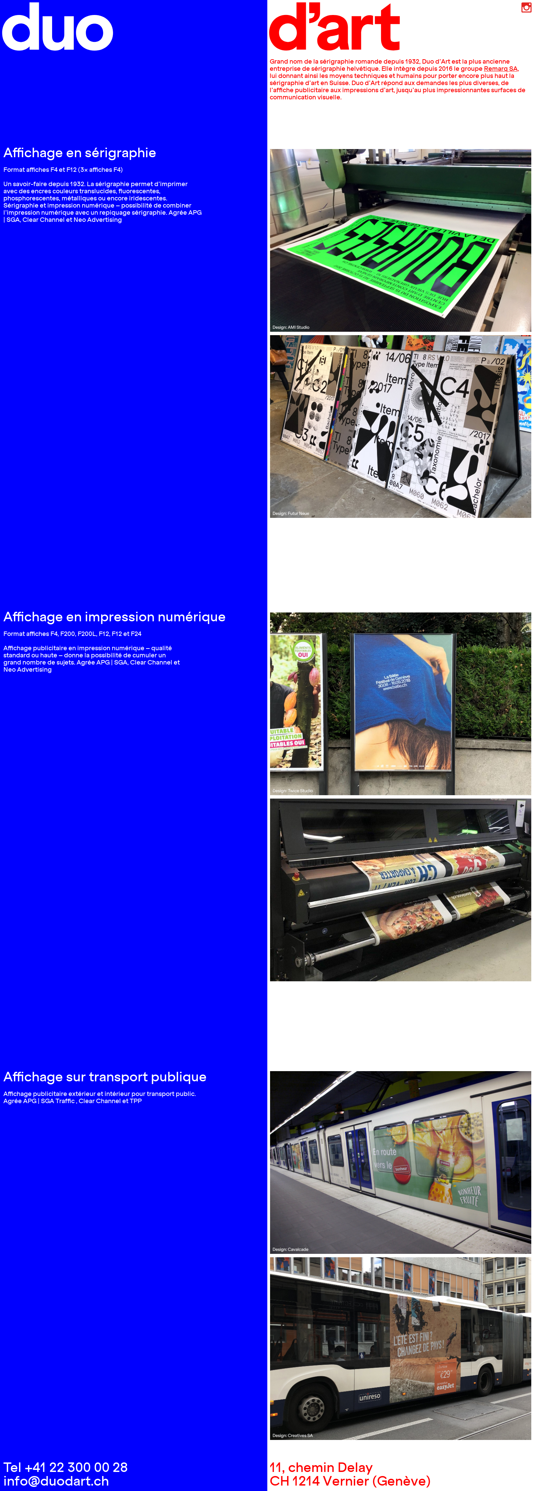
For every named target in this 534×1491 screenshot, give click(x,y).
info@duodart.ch (56, 1481)
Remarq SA (501, 68)
